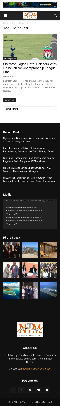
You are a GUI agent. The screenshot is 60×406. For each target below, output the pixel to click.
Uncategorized (10, 58)
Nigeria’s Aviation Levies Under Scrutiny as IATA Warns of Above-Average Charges (27, 169)
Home (6, 23)
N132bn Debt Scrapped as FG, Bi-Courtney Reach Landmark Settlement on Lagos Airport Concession (29, 179)
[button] (5, 15)
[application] (30, 214)
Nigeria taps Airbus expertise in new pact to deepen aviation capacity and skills (29, 140)
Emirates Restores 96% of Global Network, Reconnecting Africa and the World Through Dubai (28, 150)
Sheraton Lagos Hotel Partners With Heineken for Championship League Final (30, 68)
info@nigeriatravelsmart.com (36, 368)
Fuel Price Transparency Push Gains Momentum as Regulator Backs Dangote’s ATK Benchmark (28, 160)
